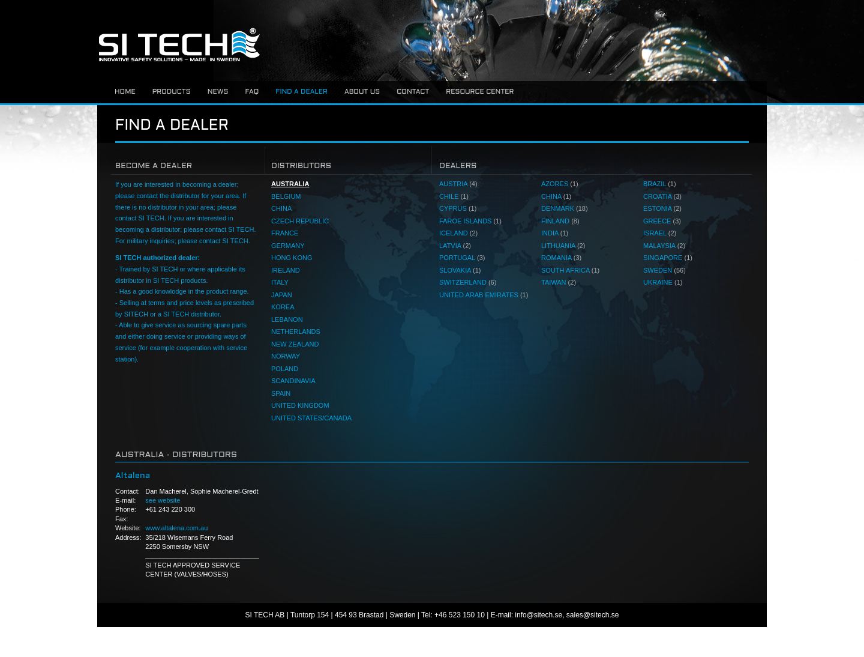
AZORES (559, 183)
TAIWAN (558, 282)
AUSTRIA (458, 183)
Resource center (480, 92)
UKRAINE (662, 282)
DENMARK (564, 208)
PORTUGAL (462, 257)
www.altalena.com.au (176, 527)
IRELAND (285, 270)
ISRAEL (659, 233)
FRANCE (284, 233)
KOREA (283, 306)
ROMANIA (561, 257)
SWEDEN (664, 270)
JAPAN (281, 294)
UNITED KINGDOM (300, 405)
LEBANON (287, 319)
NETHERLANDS (295, 331)
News (218, 92)
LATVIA (455, 245)
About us (362, 92)
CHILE (454, 196)
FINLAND (560, 221)
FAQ (252, 92)
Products (171, 92)
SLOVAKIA (460, 270)
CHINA (281, 208)
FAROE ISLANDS (470, 221)
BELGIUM (286, 196)
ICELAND (458, 233)
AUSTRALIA (290, 183)
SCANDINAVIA (293, 380)
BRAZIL (659, 183)
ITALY (280, 282)
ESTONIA (662, 208)
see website (162, 500)
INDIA (554, 233)
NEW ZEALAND (295, 344)
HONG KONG (291, 257)
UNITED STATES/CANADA (311, 418)
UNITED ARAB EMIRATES (483, 294)
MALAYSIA (664, 245)
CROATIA (662, 196)
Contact (413, 92)
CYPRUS (457, 208)
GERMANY (288, 245)
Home (125, 92)
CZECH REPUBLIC (300, 221)
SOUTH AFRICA (570, 270)
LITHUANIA (563, 245)
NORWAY (285, 356)
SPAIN (280, 393)
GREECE (662, 221)
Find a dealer (301, 92)
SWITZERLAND (467, 282)
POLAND (284, 368)
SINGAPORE (667, 257)
